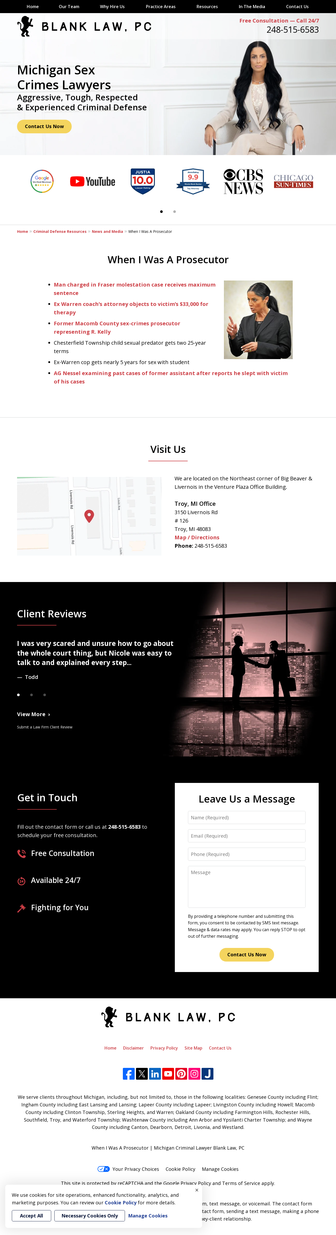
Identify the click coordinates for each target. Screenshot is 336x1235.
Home (33, 6)
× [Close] (197, 1190)
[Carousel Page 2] (174, 211)
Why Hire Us (112, 6)
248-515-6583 (292, 29)
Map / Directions (197, 537)
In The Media (252, 6)
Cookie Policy (180, 1169)
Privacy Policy (164, 1048)
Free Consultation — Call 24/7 (279, 20)
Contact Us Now (44, 126)
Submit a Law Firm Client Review (44, 726)
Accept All (31, 1215)
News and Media (107, 231)
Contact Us (297, 6)
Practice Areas (161, 6)
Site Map (193, 1048)
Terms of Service (241, 1183)
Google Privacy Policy (187, 1183)
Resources (207, 6)
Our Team (69, 6)
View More (31, 714)
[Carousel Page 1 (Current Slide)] (161, 211)
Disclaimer (133, 1048)
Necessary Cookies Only (89, 1215)
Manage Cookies (220, 1169)
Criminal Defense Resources (60, 231)
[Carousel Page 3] (49, 694)
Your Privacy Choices (128, 1169)
